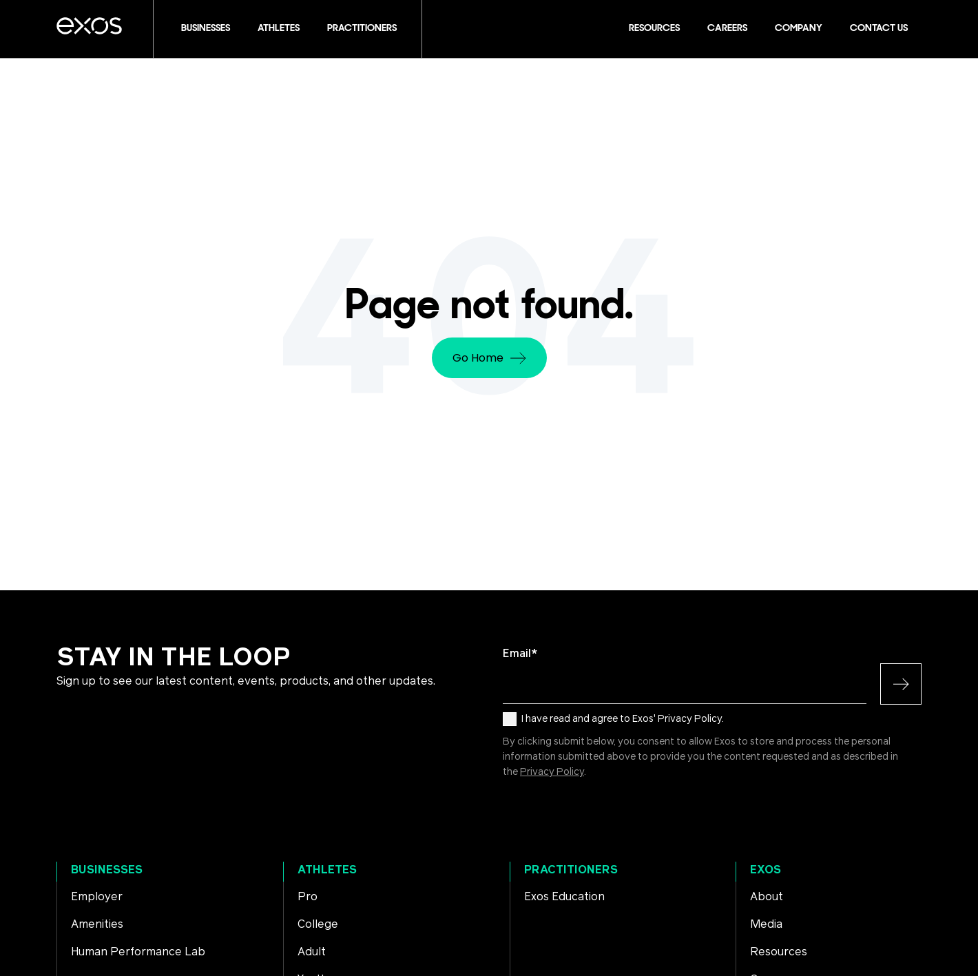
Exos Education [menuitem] (564, 896)
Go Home (489, 358)
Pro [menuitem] (308, 896)
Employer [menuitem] (97, 896)
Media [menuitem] (766, 924)
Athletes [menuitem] (327, 869)
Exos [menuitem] (765, 869)
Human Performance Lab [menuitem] (138, 951)
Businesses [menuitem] (107, 869)
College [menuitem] (318, 924)
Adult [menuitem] (312, 951)
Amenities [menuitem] (97, 924)
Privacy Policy (552, 772)
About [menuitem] (766, 896)
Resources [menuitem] (778, 951)
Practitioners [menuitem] (571, 869)
